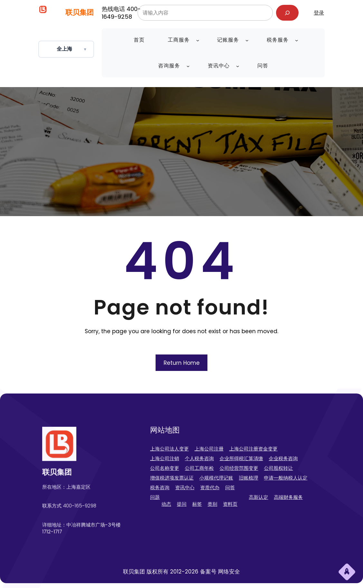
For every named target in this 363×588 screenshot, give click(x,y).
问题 (179, 488)
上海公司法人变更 (189, 455)
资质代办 (217, 482)
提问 (197, 493)
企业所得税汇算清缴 (239, 461)
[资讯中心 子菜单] (237, 66)
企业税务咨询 (268, 461)
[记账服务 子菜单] (247, 40)
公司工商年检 (209, 468)
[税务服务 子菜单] (296, 40)
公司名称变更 (186, 468)
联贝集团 (79, 12)
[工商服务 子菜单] (197, 40)
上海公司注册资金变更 (247, 455)
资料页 (231, 493)
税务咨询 (182, 482)
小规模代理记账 (221, 475)
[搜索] (287, 13)
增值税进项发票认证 (191, 475)
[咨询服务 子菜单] (188, 66)
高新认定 (250, 488)
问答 (230, 482)
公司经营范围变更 (237, 468)
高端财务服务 (271, 488)
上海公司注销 (186, 461)
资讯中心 (199, 482)
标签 (208, 493)
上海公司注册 (216, 455)
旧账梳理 (244, 475)
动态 (186, 493)
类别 (218, 493)
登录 (319, 12)
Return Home (182, 363)
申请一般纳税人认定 (269, 475)
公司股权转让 (264, 468)
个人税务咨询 (209, 461)
